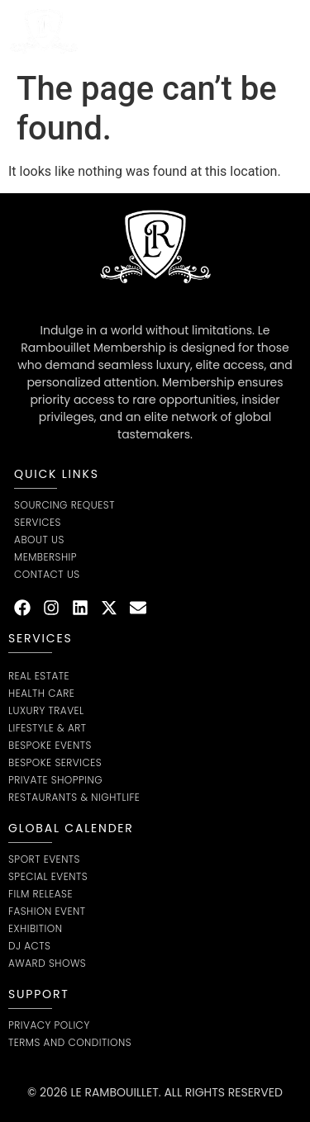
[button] (288, 31)
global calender (71, 828)
